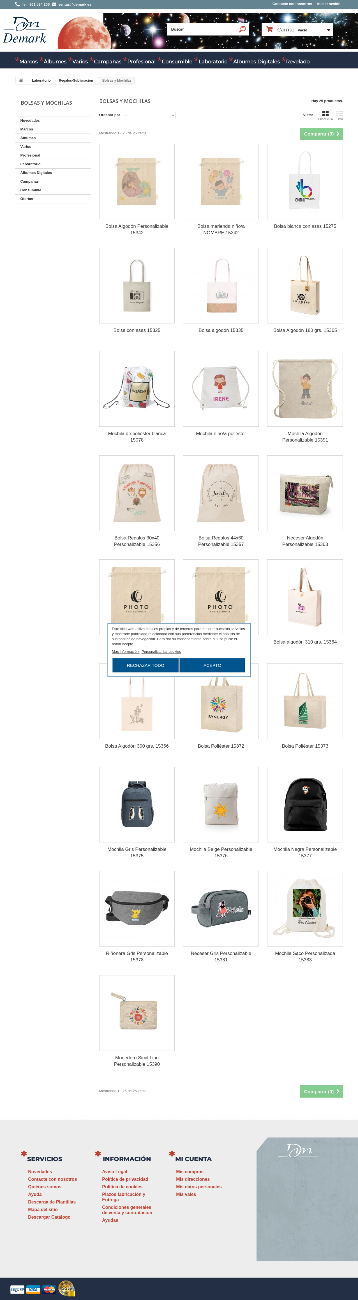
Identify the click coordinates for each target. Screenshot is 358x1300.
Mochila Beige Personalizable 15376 (221, 852)
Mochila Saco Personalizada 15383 (305, 957)
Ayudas (110, 1220)
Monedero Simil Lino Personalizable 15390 (137, 1061)
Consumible (177, 62)
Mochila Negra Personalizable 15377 (305, 852)
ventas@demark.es (298, 1221)
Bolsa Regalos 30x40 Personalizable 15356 (137, 541)
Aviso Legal (114, 1171)
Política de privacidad (125, 1179)
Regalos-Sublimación (76, 80)
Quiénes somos (44, 1186)
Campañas (107, 62)
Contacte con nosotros (292, 4)
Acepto (212, 665)
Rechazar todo (145, 665)
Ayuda (34, 1194)
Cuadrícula (325, 116)
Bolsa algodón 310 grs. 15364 (305, 642)
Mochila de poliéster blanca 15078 (137, 437)
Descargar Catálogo (49, 1217)
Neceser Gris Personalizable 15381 (221, 957)
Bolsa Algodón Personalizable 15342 (136, 229)
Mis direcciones (193, 1179)
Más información (126, 651)
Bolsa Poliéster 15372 (221, 746)
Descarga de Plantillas (52, 1202)
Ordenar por (109, 115)
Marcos (28, 62)
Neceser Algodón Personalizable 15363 (305, 541)
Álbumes (55, 62)
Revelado (298, 62)
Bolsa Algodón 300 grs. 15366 (137, 746)
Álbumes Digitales (256, 62)
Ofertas (26, 199)
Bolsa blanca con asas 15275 (305, 226)
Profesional (141, 62)
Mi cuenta (193, 1159)
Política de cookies (122, 1186)
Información (127, 1159)
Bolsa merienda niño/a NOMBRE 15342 (221, 229)
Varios (80, 62)
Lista (339, 116)
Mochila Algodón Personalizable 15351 (305, 437)
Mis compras (190, 1171)
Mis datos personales (199, 1186)
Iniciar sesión (328, 4)
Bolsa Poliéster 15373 (305, 746)
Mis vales (186, 1194)
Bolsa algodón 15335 (221, 330)
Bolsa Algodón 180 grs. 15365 (305, 330)
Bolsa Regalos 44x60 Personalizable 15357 (221, 541)
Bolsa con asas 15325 (137, 330)
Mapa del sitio (43, 1209)
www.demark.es (305, 1232)
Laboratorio (212, 62)
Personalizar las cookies (161, 651)
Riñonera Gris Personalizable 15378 (137, 957)
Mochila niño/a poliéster (221, 433)
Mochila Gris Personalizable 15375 (137, 852)
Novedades (30, 120)
